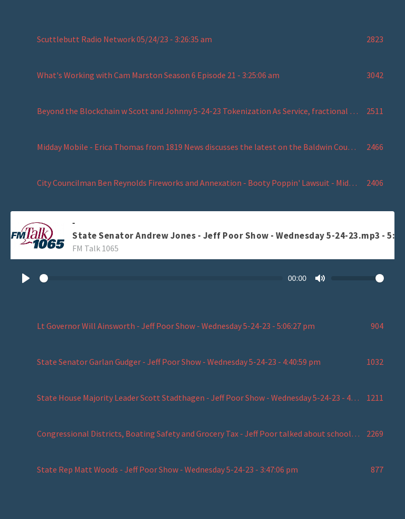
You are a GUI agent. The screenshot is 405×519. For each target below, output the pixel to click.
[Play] (25, 278)
